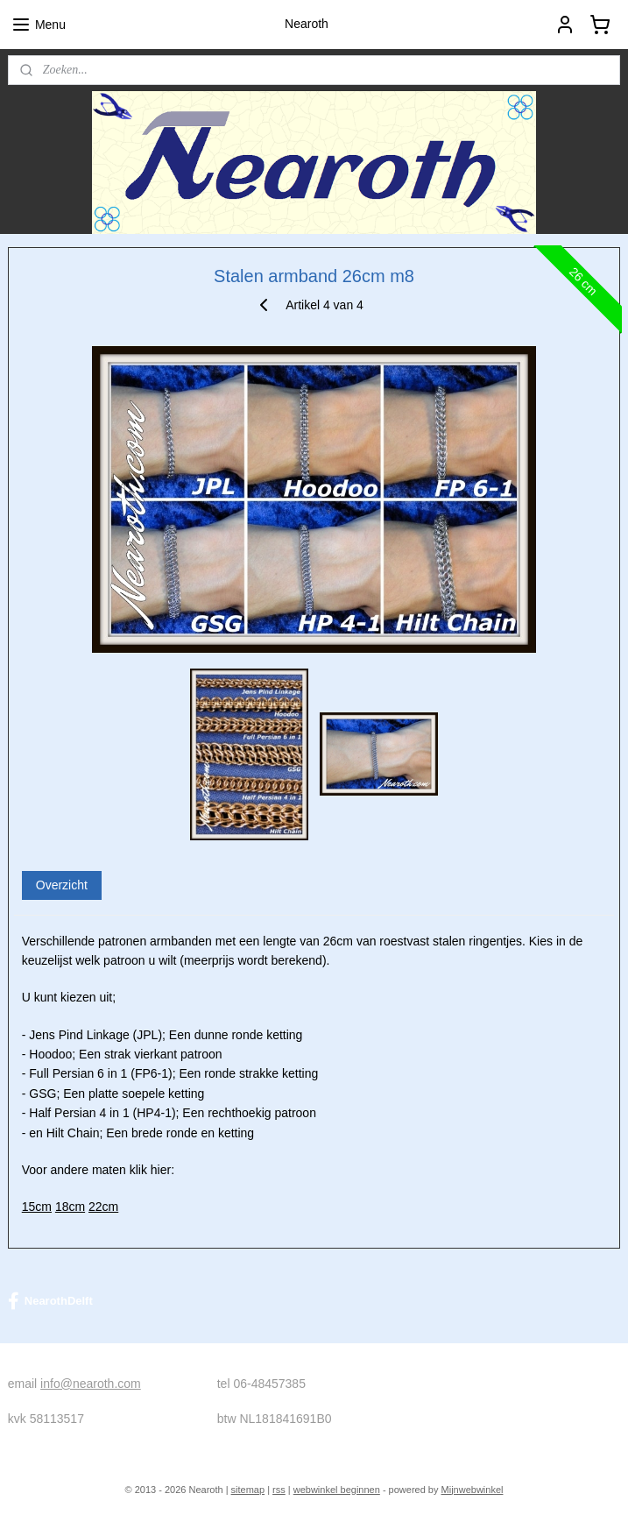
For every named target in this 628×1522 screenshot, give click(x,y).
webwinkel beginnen (336, 1489)
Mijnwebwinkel (472, 1489)
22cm (103, 1207)
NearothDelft (50, 1301)
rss (279, 1489)
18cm (70, 1207)
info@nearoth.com (90, 1384)
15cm (37, 1207)
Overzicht (62, 884)
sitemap (248, 1489)
